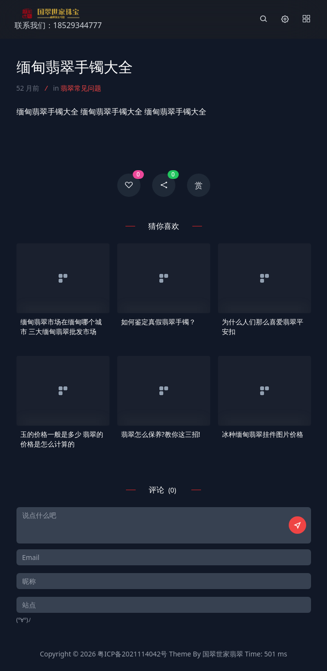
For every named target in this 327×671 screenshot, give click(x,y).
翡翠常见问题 (81, 88)
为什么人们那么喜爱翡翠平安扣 (262, 326)
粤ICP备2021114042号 (132, 653)
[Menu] (306, 19)
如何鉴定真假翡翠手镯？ (158, 321)
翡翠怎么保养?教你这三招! (161, 434)
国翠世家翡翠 (222, 653)
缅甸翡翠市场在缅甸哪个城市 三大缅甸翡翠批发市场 (61, 326)
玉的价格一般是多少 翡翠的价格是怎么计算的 (62, 439)
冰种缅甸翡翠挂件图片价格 (262, 434)
